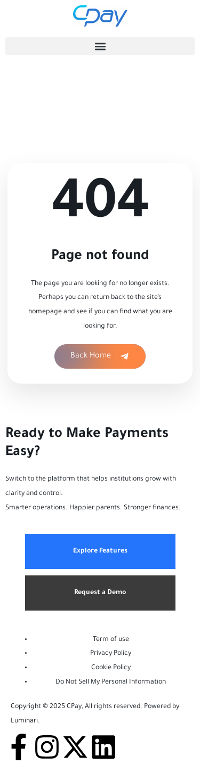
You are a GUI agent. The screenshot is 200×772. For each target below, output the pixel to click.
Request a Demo (100, 593)
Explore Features (100, 551)
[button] (100, 46)
